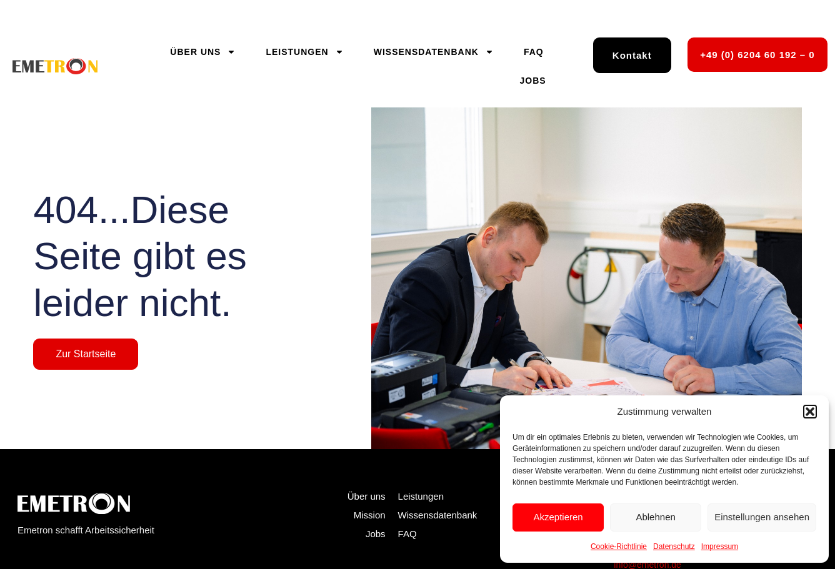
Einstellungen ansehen (761, 517)
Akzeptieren (557, 517)
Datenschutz (674, 546)
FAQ (534, 52)
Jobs (533, 81)
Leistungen (304, 51)
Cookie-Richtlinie (619, 546)
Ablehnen (655, 517)
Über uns (203, 51)
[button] (810, 411)
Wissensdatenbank (434, 51)
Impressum (719, 546)
